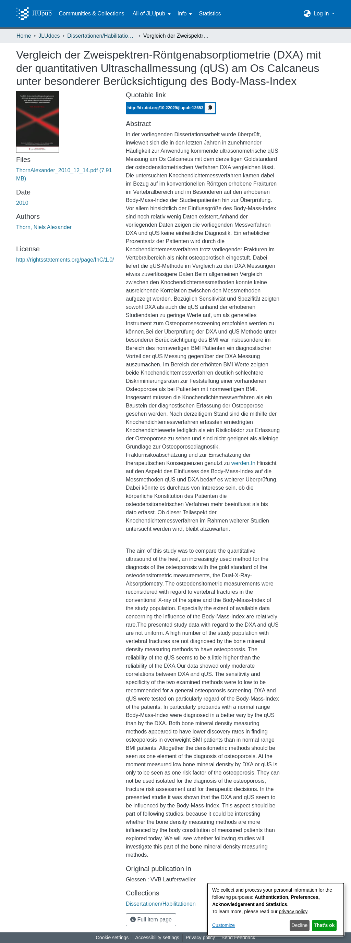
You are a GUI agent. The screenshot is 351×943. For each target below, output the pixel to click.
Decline (300, 925)
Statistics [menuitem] (210, 13)
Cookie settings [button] (112, 937)
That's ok (324, 925)
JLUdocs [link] (49, 36)
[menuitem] (151, 13)
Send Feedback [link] (238, 937)
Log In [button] (322, 13)
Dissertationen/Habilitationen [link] (101, 36)
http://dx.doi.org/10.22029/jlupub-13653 (166, 107)
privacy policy (293, 911)
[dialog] (275, 909)
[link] (161, 904)
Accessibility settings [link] (157, 937)
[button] (307, 13)
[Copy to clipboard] (210, 108)
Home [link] (23, 36)
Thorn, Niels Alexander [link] (44, 227)
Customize (223, 925)
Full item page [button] (151, 919)
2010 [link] (22, 203)
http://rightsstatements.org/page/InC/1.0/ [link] (65, 260)
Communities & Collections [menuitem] (91, 13)
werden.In (243, 463)
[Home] (34, 14)
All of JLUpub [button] (149, 13)
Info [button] (182, 13)
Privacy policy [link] (200, 937)
